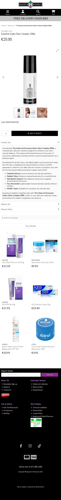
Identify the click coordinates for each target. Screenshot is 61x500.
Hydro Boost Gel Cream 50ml (43, 262)
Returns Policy (37, 387)
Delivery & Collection (39, 384)
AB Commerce (40, 487)
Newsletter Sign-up (9, 384)
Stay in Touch (7, 371)
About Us (6, 387)
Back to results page (11, 218)
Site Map (5, 413)
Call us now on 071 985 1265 (30, 466)
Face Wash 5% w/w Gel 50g (13, 262)
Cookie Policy (36, 413)
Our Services (7, 410)
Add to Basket (35, 133)
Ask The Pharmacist (10, 408)
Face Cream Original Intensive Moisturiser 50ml (43, 347)
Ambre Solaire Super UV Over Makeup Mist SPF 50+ (13, 347)
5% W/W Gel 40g (8, 304)
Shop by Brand (37, 390)
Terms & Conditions (39, 408)
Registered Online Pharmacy (42, 416)
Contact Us (6, 390)
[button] (57, 50)
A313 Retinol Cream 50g (41, 304)
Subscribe (49, 375)
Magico (24, 487)
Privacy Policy (36, 410)
